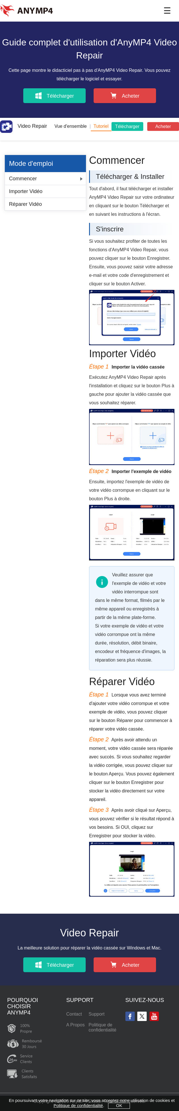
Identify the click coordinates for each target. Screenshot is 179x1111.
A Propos (75, 1024)
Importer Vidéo (26, 191)
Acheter (163, 126)
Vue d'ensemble (70, 126)
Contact (74, 1014)
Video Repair (23, 126)
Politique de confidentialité (102, 1027)
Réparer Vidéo (25, 204)
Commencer (23, 178)
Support (96, 1014)
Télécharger (127, 126)
